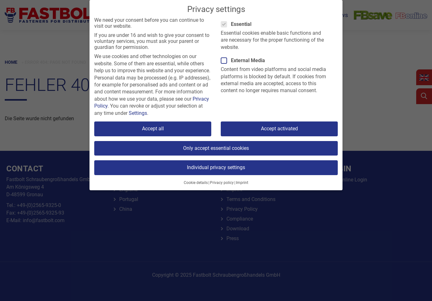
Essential (238, 24)
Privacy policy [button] (222, 182)
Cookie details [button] (196, 182)
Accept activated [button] (279, 129)
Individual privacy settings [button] (216, 167)
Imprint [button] (242, 182)
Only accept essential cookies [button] (216, 148)
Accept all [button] (153, 129)
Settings (138, 113)
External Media (245, 60)
